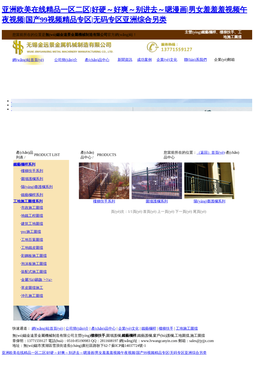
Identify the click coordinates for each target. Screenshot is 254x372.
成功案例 (144, 60)
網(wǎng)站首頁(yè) (28, 60)
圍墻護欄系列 (32, 179)
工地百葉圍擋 (32, 240)
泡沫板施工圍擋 (34, 264)
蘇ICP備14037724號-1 (128, 346)
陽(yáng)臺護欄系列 (37, 187)
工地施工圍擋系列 (28, 201)
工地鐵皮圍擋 (32, 248)
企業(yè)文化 (167, 60)
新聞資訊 (125, 60)
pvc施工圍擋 (31, 232)
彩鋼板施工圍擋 (34, 256)
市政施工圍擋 (32, 208)
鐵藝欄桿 (148, 328)
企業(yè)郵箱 (224, 60)
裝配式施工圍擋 (34, 272)
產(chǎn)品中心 (97, 60)
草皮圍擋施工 (32, 288)
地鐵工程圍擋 (32, 216)
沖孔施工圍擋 (32, 296)
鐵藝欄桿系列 (24, 164)
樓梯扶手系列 (32, 171)
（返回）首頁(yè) (211, 152)
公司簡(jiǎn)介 (65, 60)
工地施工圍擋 (187, 328)
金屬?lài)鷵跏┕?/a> (36, 280)
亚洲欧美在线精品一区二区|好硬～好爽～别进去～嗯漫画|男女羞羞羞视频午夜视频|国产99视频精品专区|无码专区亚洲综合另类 (104, 353)
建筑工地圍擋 (32, 224)
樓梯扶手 (166, 328)
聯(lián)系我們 (195, 60)
